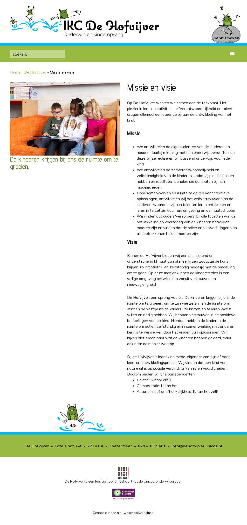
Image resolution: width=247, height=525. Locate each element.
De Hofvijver (35, 72)
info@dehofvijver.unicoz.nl (197, 445)
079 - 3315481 (152, 445)
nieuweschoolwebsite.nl (135, 513)
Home (15, 72)
